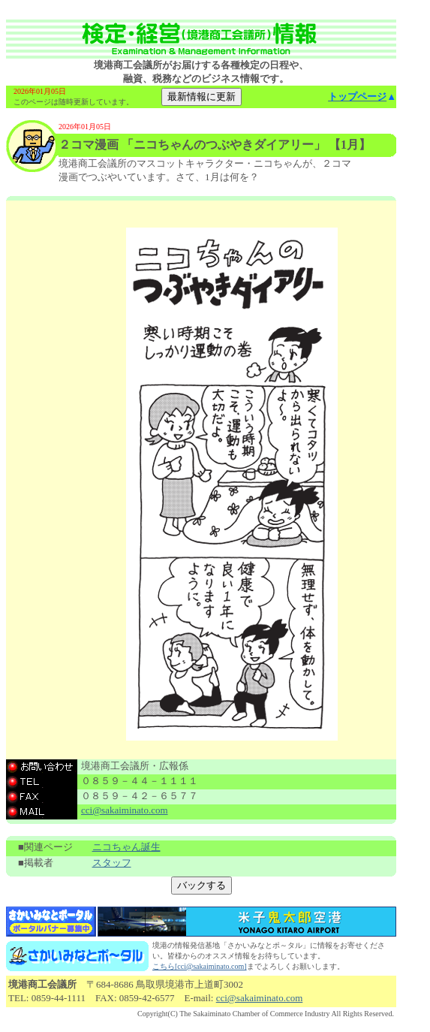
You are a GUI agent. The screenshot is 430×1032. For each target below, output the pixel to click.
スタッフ (111, 862)
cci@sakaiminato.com (124, 810)
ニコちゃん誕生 (126, 846)
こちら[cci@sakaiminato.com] (199, 966)
